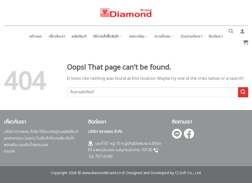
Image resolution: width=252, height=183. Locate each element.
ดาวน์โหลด (164, 36)
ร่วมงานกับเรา (191, 36)
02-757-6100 (101, 157)
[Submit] (243, 92)
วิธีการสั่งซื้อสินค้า (107, 36)
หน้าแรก (35, 36)
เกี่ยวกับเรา (57, 36)
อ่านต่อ (9, 151)
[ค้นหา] (231, 31)
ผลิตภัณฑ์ (79, 36)
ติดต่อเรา (216, 36)
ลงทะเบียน (138, 36)
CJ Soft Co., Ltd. (188, 173)
